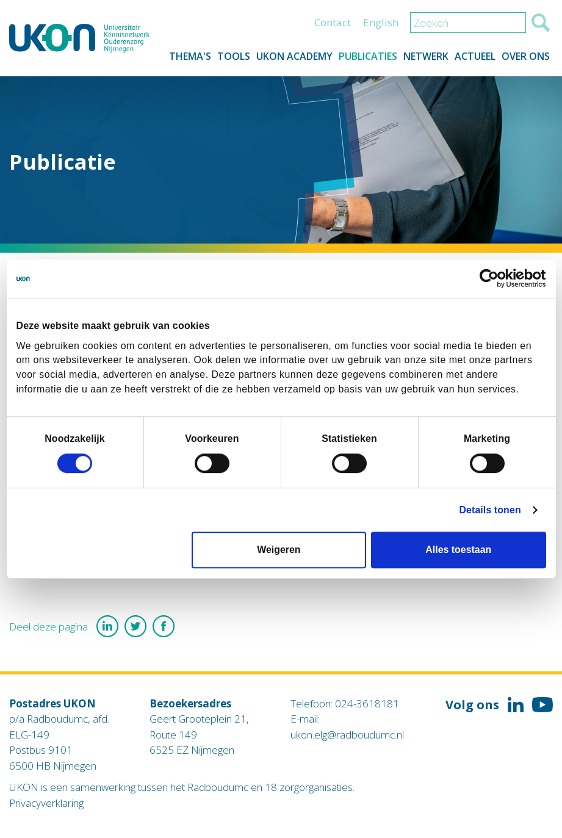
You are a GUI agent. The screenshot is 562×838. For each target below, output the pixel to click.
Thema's (190, 56)
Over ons (526, 56)
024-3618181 (367, 703)
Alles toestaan (458, 550)
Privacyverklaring (46, 803)
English (380, 22)
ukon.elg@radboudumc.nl (347, 735)
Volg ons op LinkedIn (516, 705)
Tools (233, 56)
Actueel (475, 56)
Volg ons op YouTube (542, 705)
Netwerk (426, 56)
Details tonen (490, 510)
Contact (332, 22)
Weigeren (278, 550)
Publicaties (368, 56)
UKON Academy (294, 56)
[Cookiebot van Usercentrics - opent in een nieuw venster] (492, 279)
